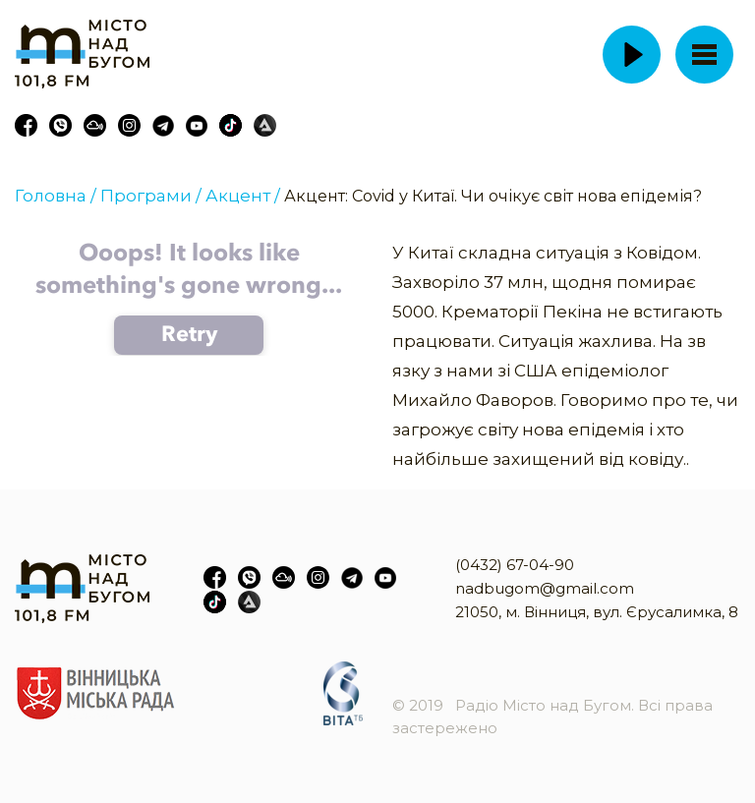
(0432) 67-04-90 (514, 564)
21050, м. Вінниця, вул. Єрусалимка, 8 (596, 611)
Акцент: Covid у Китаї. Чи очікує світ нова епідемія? (493, 196)
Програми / (151, 195)
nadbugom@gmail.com (544, 588)
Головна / (55, 195)
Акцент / (242, 195)
